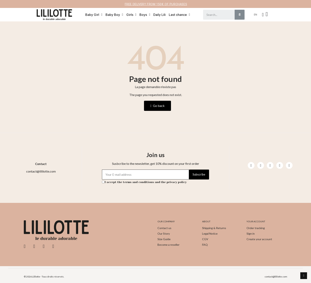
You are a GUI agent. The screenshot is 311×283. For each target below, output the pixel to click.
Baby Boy (114, 14)
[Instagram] (260, 165)
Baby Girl (93, 14)
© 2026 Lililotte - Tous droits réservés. (44, 276)
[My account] (263, 14)
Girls (131, 14)
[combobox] (216, 15)
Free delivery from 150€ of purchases (156, 4)
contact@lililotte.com (276, 276)
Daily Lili (159, 15)
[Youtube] (270, 165)
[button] (267, 14)
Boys (144, 14)
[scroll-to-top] (303, 275)
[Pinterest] (279, 165)
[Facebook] (251, 165)
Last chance (179, 14)
